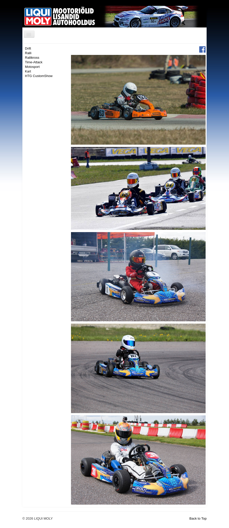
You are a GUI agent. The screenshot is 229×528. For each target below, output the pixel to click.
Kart (28, 71)
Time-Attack (33, 62)
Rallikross (32, 57)
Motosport (32, 67)
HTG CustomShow (38, 76)
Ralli (28, 53)
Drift (28, 48)
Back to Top (198, 518)
